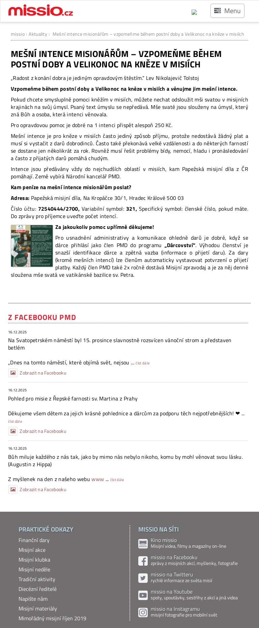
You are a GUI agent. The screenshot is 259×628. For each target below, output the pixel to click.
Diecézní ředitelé (38, 589)
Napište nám (33, 599)
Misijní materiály (38, 608)
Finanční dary (34, 540)
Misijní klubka (34, 560)
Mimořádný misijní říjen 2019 (52, 618)
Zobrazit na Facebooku (37, 373)
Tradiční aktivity (37, 579)
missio (18, 33)
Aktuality (38, 33)
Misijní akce (32, 550)
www (97, 479)
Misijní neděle (34, 569)
